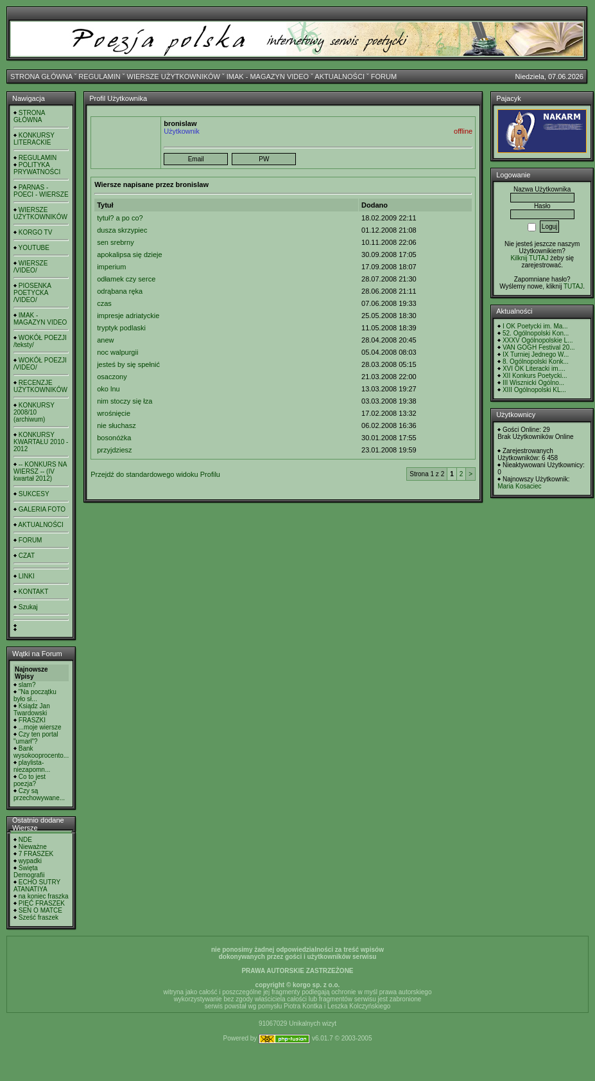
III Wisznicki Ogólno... (533, 382)
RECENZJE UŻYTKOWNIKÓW (40, 386)
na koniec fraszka (44, 896)
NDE (25, 839)
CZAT (27, 555)
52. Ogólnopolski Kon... (536, 333)
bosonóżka (114, 438)
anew (105, 340)
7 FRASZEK (36, 853)
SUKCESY (34, 493)
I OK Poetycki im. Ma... (535, 326)
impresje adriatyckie (128, 315)
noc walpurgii (117, 352)
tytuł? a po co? (120, 218)
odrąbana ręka (119, 291)
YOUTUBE (34, 247)
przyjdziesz (114, 450)
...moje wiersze (40, 727)
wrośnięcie (113, 413)
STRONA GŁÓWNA (41, 76)
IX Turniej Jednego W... (536, 354)
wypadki (30, 860)
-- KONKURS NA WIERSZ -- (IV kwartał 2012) (40, 471)
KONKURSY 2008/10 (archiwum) (34, 412)
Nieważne (33, 846)
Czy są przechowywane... (39, 794)
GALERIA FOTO (42, 509)
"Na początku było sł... (34, 695)
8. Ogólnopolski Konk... (536, 361)
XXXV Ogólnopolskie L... (538, 340)
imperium (111, 267)
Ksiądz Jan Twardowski (31, 709)
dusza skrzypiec (122, 230)
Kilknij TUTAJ (529, 258)
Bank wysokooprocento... (41, 752)
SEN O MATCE (40, 910)
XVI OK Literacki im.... (534, 368)
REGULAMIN (99, 76)
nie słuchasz (116, 425)
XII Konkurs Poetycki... (535, 375)
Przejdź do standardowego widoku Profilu (155, 474)
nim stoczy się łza (124, 401)
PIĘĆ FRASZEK (42, 903)
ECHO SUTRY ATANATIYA (36, 886)
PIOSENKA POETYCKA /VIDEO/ (32, 292)
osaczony (111, 376)
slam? (27, 684)
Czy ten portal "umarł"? (35, 738)
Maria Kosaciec (519, 486)
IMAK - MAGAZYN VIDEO (268, 76)
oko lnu (108, 389)
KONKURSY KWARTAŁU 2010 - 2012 (40, 441)
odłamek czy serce (126, 279)
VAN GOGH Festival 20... (539, 347)
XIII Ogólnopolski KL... (534, 389)
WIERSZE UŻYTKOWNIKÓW (173, 76)
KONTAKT (33, 591)
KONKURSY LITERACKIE (34, 139)
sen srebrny (115, 242)
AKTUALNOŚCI (340, 76)
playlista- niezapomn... (31, 766)
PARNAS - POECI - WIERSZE (41, 191)
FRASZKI (32, 720)
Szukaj (28, 607)
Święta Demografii (28, 871)
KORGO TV (36, 232)
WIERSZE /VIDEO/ (30, 267)
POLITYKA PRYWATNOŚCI (36, 168)
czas (104, 303)
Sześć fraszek (38, 917)
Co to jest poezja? (29, 780)
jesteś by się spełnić (128, 364)
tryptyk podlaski (121, 328)
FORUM (384, 76)
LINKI (27, 576)
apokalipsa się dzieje (129, 254)
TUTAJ (573, 286)
